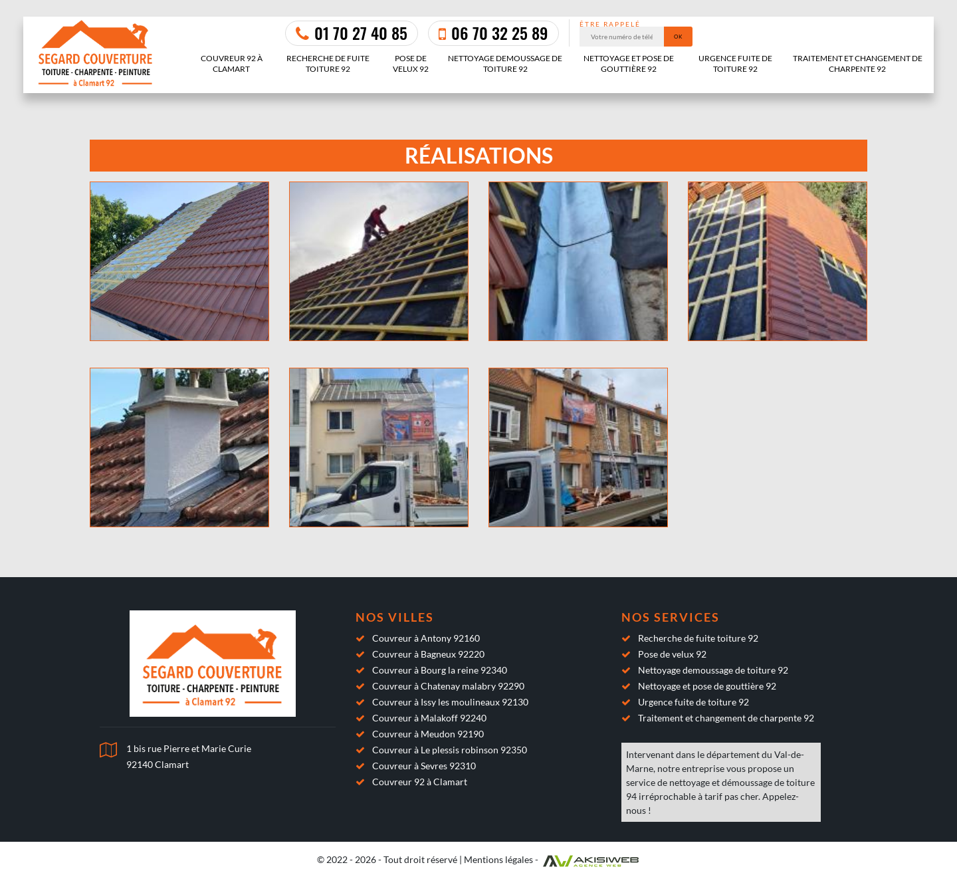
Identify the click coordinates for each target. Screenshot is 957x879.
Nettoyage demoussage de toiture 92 (505, 63)
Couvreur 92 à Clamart (232, 63)
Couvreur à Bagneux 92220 (428, 654)
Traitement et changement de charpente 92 (857, 63)
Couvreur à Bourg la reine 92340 (439, 670)
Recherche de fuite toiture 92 (328, 63)
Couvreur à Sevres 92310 (424, 765)
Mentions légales (498, 859)
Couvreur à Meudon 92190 (428, 733)
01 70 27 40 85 (351, 33)
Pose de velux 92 (411, 63)
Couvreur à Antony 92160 (426, 638)
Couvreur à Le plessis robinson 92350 (449, 749)
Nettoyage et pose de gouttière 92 (629, 63)
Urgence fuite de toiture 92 (735, 63)
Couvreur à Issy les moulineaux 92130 (450, 701)
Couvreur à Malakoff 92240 (429, 717)
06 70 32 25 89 (493, 33)
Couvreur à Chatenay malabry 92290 (448, 685)
